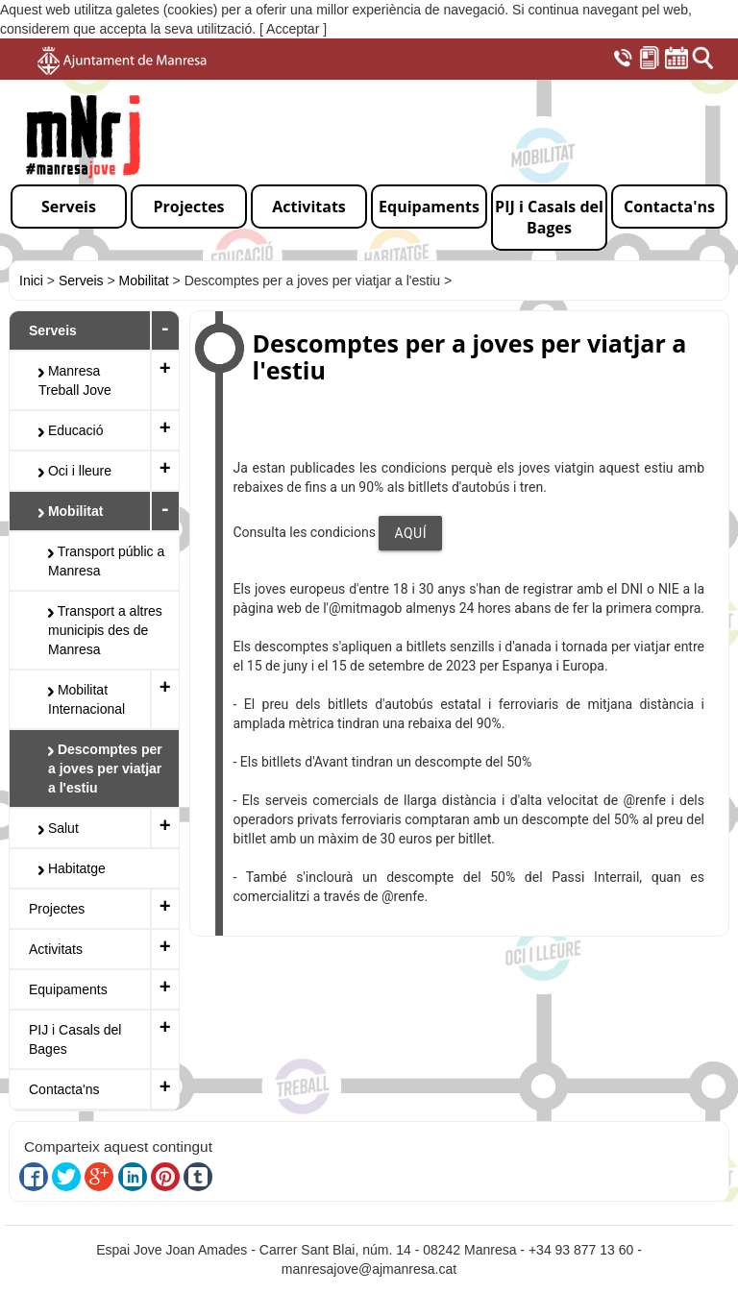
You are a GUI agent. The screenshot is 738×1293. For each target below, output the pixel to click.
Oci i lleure (74, 470)
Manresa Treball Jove (74, 380)
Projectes (57, 908)
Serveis (81, 280)
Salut (58, 828)
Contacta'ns (64, 1089)
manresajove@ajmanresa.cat (369, 1269)
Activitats (56, 949)
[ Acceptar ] (293, 29)
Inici (31, 280)
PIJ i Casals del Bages (75, 1039)
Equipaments (68, 989)
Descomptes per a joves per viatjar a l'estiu (105, 768)
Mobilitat (144, 280)
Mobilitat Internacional (86, 699)
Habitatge (72, 868)
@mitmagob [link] (365, 608)
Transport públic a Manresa (106, 561)
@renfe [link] (644, 800)
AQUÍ (410, 533)
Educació (70, 430)
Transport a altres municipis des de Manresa (105, 630)
